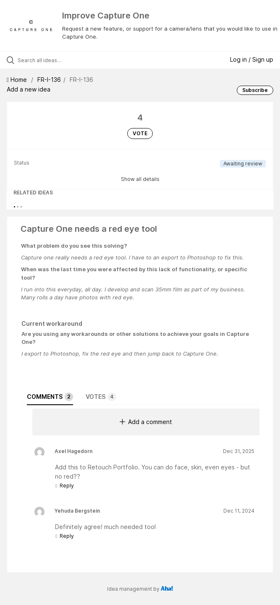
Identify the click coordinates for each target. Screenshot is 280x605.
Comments (50, 397)
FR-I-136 (49, 79)
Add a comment (146, 421)
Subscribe (255, 90)
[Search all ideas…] (65, 60)
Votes (101, 397)
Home (18, 79)
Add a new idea (28, 89)
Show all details (140, 179)
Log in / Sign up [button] (251, 59)
